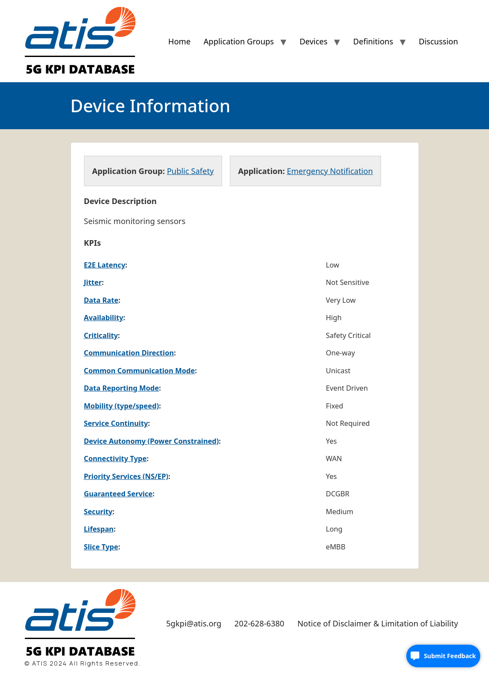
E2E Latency (104, 265)
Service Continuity (116, 423)
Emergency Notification (330, 171)
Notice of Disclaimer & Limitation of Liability (377, 623)
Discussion (438, 41)
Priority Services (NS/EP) (126, 476)
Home (179, 41)
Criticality (101, 335)
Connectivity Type (115, 458)
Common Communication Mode (139, 370)
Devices (313, 41)
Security (98, 511)
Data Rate (101, 300)
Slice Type (101, 547)
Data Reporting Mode (121, 388)
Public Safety (190, 171)
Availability (104, 317)
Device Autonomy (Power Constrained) (151, 441)
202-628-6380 (259, 623)
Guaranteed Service (118, 494)
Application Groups (239, 41)
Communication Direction (129, 353)
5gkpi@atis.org (194, 623)
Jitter (93, 282)
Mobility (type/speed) (121, 406)
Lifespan (99, 529)
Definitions (373, 41)
